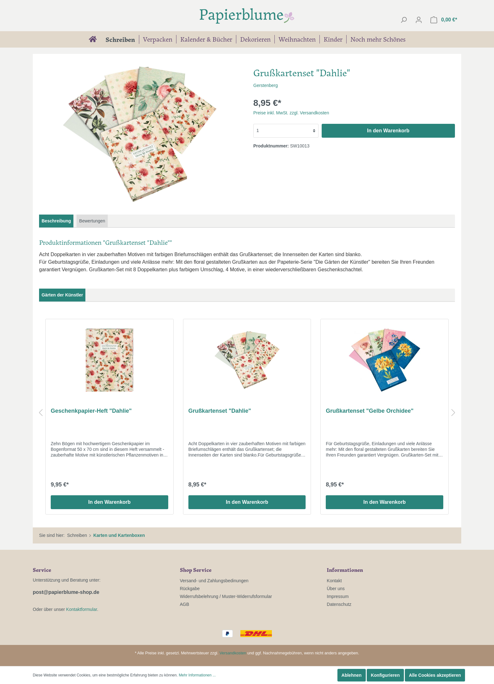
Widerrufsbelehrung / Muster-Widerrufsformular (226, 596)
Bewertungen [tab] (92, 220)
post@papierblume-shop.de (66, 592)
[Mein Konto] (418, 20)
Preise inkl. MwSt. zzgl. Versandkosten (291, 112)
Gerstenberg (265, 85)
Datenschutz (339, 604)
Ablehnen (352, 675)
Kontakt (334, 580)
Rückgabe (190, 588)
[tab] (56, 221)
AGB (184, 604)
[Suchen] (403, 20)
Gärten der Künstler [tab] (62, 294)
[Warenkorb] (443, 20)
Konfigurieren (385, 675)
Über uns (336, 588)
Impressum (337, 596)
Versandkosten (233, 653)
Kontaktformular (81, 609)
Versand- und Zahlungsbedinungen (214, 580)
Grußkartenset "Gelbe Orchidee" (369, 411)
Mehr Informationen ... (197, 675)
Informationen (345, 569)
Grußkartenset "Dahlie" (219, 411)
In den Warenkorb (388, 130)
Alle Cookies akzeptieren (435, 675)
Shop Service (195, 569)
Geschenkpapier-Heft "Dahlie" (91, 411)
